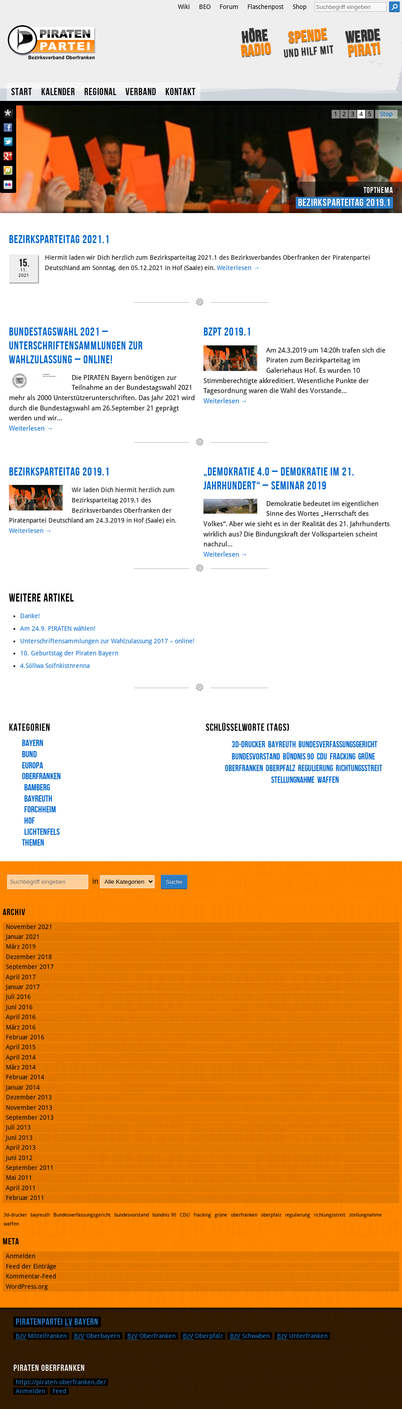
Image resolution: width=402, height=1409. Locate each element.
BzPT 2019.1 (227, 332)
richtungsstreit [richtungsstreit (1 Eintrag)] (359, 768)
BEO (205, 6)
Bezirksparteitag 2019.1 (344, 203)
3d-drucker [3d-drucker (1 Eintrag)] (248, 745)
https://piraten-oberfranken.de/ (61, 1382)
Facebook (8, 127)
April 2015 (21, 1047)
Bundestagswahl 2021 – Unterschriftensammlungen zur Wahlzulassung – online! (76, 345)
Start (21, 92)
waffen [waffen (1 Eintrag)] (328, 780)
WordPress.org (27, 1286)
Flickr (8, 185)
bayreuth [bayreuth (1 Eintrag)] (282, 745)
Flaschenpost (265, 6)
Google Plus (8, 156)
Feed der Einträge (31, 1266)
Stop (386, 114)
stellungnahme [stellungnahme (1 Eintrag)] (365, 1215)
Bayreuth (38, 799)
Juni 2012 (19, 1157)
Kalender (58, 92)
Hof (29, 821)
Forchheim (40, 809)
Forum (229, 6)
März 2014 (21, 1067)
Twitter (8, 142)
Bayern (32, 743)
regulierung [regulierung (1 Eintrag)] (315, 768)
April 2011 (21, 1187)
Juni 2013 (19, 1137)
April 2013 (21, 1147)
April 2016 (21, 1017)
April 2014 (21, 1057)
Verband (140, 92)
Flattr (8, 170)
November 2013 (29, 1107)
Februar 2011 (25, 1197)
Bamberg (37, 787)
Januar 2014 (23, 1087)
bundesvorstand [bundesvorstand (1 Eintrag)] (131, 1215)
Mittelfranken (41, 1335)
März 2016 (21, 1027)
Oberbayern (97, 1335)
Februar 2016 (25, 1037)
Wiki (184, 6)
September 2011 (30, 1167)
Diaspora (8, 113)
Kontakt (180, 92)
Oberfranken (41, 776)
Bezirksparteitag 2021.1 (59, 240)
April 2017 (21, 977)
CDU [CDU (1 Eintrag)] (322, 757)
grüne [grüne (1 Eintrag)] (366, 757)
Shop (300, 6)
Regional (100, 92)
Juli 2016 (18, 996)
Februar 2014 (25, 1077)
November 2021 (29, 926)
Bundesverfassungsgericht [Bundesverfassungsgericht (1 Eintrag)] (337, 745)
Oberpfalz (203, 1335)
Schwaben (250, 1335)
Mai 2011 (19, 1177)
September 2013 (30, 1117)
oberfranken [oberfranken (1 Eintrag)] (244, 1215)
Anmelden (20, 1256)
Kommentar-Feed (31, 1276)
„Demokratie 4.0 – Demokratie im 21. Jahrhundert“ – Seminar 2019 (278, 479)
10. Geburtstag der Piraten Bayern (69, 653)
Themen (33, 843)
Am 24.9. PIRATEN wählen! (57, 628)
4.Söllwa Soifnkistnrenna (55, 665)
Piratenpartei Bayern (57, 1322)
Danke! (30, 615)
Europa (32, 765)
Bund (29, 754)
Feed (59, 1391)
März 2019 (21, 946)
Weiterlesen (238, 267)
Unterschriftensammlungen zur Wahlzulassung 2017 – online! (107, 641)
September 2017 (30, 966)
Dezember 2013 (29, 1097)
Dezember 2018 (29, 956)
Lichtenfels (42, 832)
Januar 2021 (23, 936)
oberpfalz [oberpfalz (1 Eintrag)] (280, 768)
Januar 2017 (23, 986)
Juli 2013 (18, 1127)
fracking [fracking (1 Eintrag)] (342, 757)
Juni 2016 (19, 1007)
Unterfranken (302, 1335)
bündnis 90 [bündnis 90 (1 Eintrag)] (298, 757)
